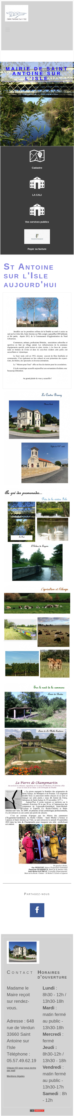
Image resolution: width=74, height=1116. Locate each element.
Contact (20, 972)
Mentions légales (16, 1076)
